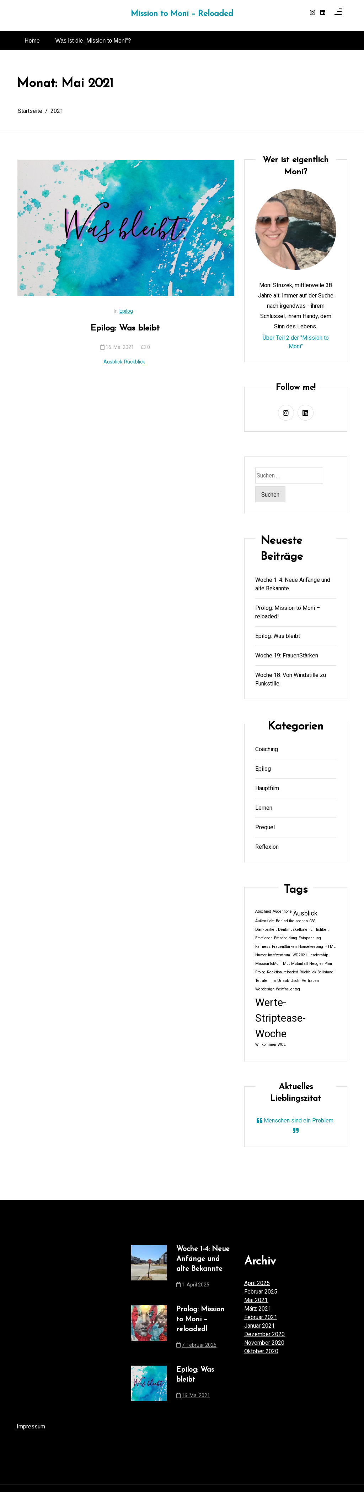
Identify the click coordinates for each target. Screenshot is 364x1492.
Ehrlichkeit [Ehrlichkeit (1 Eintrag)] (319, 929)
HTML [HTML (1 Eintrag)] (330, 946)
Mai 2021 (256, 1300)
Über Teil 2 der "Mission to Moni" (296, 342)
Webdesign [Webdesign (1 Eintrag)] (264, 989)
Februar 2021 (260, 1317)
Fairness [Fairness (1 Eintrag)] (263, 946)
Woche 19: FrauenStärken (286, 655)
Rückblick (134, 362)
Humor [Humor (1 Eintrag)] (261, 955)
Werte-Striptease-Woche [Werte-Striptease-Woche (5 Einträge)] (280, 1018)
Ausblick (112, 362)
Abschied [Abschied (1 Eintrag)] (263, 911)
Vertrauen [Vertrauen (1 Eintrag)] (310, 980)
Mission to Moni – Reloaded (182, 14)
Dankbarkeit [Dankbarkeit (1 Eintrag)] (266, 929)
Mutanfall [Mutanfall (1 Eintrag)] (299, 963)
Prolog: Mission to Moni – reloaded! (287, 612)
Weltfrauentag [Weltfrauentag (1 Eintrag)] (288, 989)
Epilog (126, 311)
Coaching (266, 749)
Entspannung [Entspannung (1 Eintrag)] (310, 938)
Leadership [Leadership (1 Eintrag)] (318, 955)
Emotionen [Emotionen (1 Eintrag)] (264, 938)
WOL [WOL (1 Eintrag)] (282, 1044)
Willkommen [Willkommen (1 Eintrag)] (265, 1044)
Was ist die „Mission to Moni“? (93, 41)
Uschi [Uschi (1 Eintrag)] (295, 980)
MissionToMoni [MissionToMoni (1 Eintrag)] (268, 963)
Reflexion (267, 846)
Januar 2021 (259, 1325)
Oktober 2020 (261, 1351)
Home (32, 41)
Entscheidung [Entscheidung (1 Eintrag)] (285, 938)
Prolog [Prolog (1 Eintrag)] (260, 972)
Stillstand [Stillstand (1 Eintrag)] (325, 972)
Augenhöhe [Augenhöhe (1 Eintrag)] (282, 911)
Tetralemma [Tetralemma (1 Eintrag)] (265, 980)
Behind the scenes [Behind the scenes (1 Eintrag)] (292, 921)
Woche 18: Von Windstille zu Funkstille (290, 679)
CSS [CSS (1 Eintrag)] (312, 921)
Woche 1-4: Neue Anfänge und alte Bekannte (292, 584)
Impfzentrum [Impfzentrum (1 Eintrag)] (279, 955)
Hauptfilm (267, 788)
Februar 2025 (260, 1291)
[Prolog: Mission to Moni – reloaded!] (149, 1329)
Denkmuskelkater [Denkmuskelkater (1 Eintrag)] (293, 929)
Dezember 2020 (264, 1334)
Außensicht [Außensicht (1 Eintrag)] (264, 921)
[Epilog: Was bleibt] (125, 228)
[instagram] (312, 13)
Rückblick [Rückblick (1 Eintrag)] (308, 972)
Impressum (31, 1426)
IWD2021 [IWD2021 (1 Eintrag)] (299, 955)
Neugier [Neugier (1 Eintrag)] (316, 963)
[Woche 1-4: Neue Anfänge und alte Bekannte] (149, 1269)
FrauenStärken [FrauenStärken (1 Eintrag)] (284, 946)
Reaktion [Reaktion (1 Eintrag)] (274, 972)
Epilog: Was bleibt (125, 328)
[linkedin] (322, 13)
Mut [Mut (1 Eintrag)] (286, 963)
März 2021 (257, 1308)
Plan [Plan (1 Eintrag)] (328, 963)
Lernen (263, 807)
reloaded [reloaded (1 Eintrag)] (290, 972)
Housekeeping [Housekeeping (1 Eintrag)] (310, 946)
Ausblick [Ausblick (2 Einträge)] (305, 913)
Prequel (265, 827)
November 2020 (264, 1342)
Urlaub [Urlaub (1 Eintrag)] (283, 980)
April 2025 (257, 1283)
